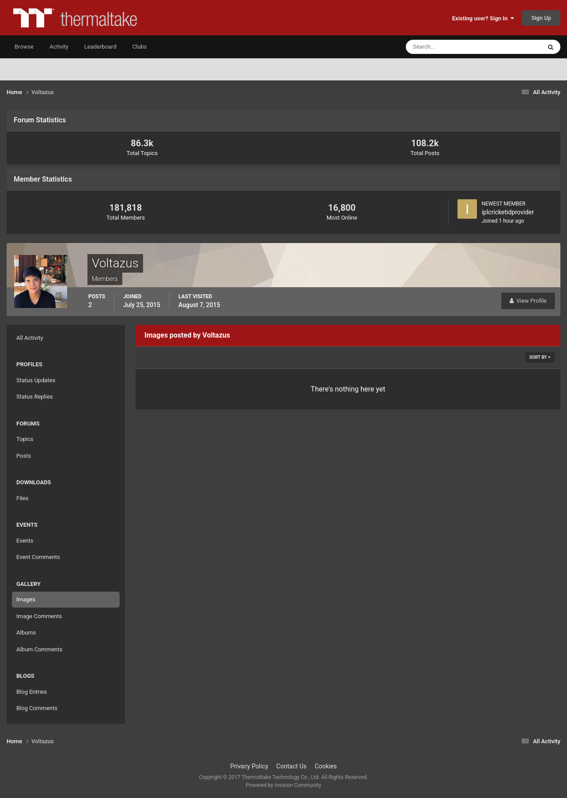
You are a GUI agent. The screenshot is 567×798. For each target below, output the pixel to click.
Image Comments (39, 616)
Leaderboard (100, 46)
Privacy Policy (249, 766)
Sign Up (541, 18)
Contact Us (291, 766)
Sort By (540, 357)
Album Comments (39, 649)
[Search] (447, 47)
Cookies (326, 766)
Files (22, 498)
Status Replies (34, 396)
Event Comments (38, 557)
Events (24, 540)
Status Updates (35, 380)
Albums (26, 632)
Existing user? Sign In (483, 18)
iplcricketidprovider (508, 212)
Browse (24, 46)
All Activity (29, 337)
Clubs (139, 46)
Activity (58, 46)
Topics (25, 439)
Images (25, 599)
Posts (23, 455)
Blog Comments (36, 708)
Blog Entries (31, 691)
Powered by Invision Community (283, 785)
